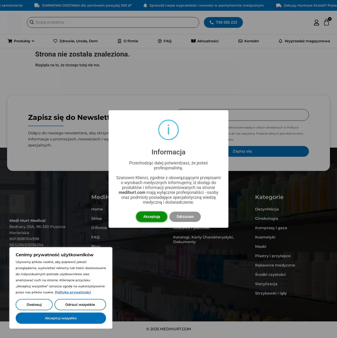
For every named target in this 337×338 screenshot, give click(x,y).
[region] (60, 288)
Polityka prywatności (73, 292)
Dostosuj (34, 304)
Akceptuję (151, 216)
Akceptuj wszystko (61, 318)
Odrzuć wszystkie (80, 304)
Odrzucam (185, 216)
